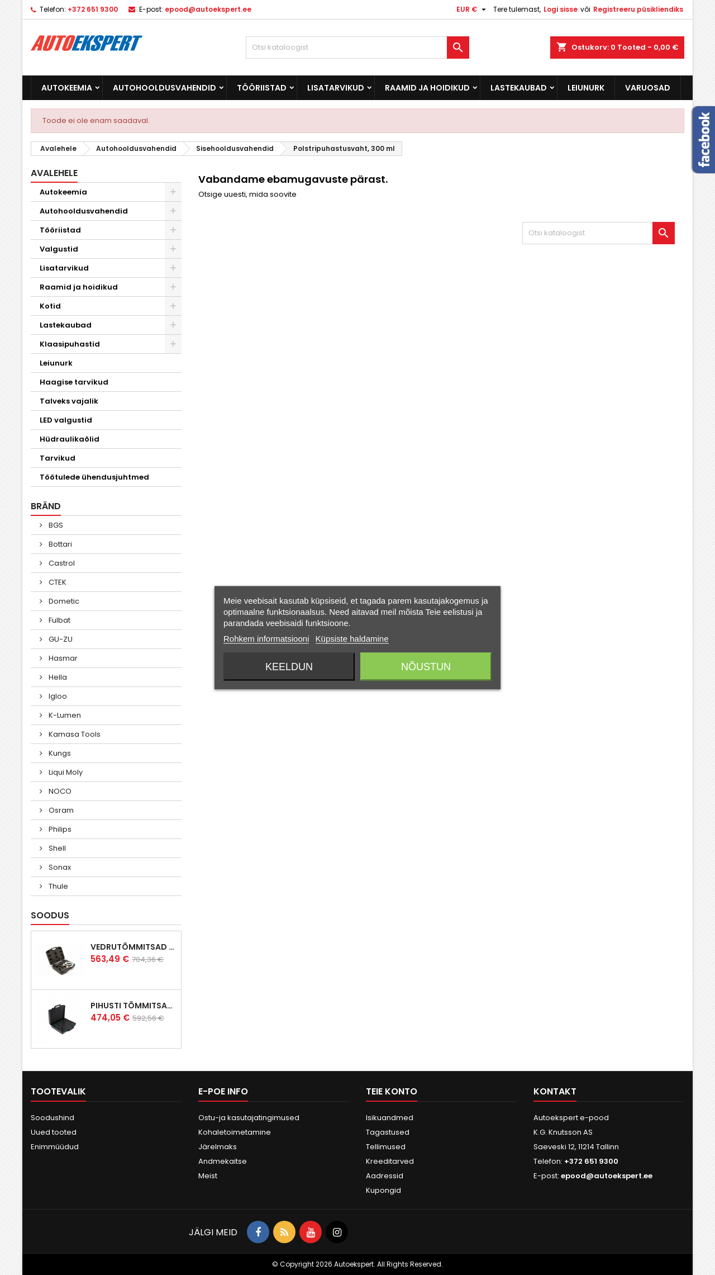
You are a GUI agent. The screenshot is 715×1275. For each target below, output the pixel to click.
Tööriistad (262, 87)
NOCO (59, 791)
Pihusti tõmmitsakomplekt (133, 1005)
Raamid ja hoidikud (427, 87)
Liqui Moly (65, 772)
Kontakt (554, 1091)
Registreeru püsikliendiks (638, 9)
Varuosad (647, 87)
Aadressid (384, 1175)
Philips (59, 829)
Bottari (59, 544)
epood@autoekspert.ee (208, 9)
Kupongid (383, 1190)
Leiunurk (586, 87)
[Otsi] (357, 47)
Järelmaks (217, 1146)
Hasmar (62, 658)
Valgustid (59, 249)
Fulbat (58, 620)
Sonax (59, 867)
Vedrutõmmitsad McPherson (133, 946)
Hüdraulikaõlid (69, 439)
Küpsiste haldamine (352, 638)
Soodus (50, 915)
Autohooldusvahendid (164, 87)
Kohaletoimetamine (234, 1132)
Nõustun (426, 666)
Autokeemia (66, 87)
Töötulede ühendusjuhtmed (94, 477)
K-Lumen (64, 715)
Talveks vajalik (69, 401)
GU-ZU (60, 639)
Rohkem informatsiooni (266, 638)
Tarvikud (57, 458)
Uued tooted (54, 1132)
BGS (55, 525)
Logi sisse (561, 9)
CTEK (56, 582)
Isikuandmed (389, 1117)
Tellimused (386, 1146)
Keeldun (289, 666)
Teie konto (391, 1091)
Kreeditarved (390, 1161)
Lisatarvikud (335, 87)
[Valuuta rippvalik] (472, 9)
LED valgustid (66, 420)
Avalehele (54, 173)
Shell (56, 848)
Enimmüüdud (55, 1146)
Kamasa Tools (74, 734)
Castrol (61, 563)
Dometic (63, 601)
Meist (207, 1175)
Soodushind (52, 1117)
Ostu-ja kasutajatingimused (248, 1117)
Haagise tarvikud (74, 382)
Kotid (50, 306)
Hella (57, 677)
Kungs (59, 753)
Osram (60, 810)
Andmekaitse (222, 1161)
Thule (57, 886)
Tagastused (387, 1132)
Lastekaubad (518, 87)
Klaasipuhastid (70, 344)
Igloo (57, 696)
